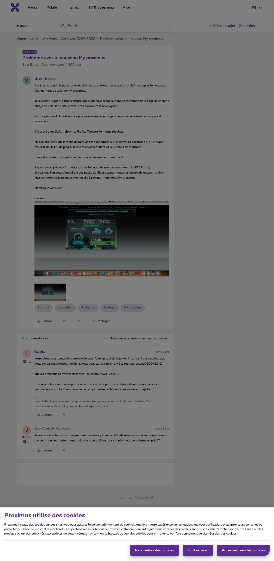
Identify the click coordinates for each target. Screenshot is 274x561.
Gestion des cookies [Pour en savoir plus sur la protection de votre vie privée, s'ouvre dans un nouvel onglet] (223, 535)
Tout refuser (198, 552)
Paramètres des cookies (154, 552)
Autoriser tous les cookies (243, 552)
